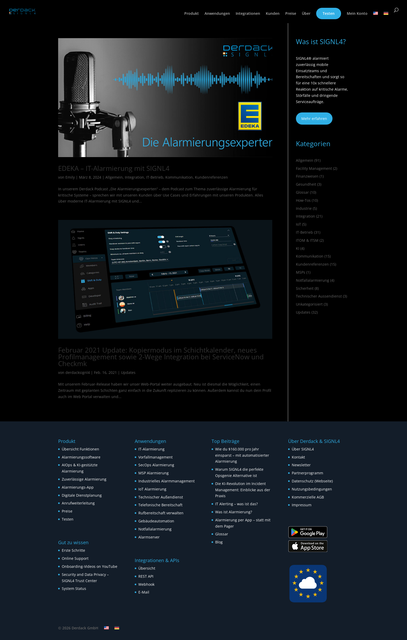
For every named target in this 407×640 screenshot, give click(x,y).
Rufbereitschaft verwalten (161, 512)
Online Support (75, 558)
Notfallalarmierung (312, 280)
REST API (145, 576)
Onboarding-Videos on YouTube (89, 566)
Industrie (304, 208)
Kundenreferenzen (211, 177)
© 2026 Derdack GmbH (78, 627)
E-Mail (143, 592)
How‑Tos (303, 200)
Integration (134, 177)
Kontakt (298, 457)
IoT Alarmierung (152, 489)
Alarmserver (149, 537)
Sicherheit (305, 288)
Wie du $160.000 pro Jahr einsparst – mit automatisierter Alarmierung (242, 455)
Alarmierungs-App (78, 487)
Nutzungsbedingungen (312, 489)
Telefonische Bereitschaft (160, 504)
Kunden (273, 14)
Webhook (146, 584)
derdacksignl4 (77, 372)
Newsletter (301, 464)
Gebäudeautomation (156, 520)
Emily (70, 177)
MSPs (300, 272)
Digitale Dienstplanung (82, 495)
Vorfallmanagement (155, 457)
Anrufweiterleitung (78, 503)
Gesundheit (306, 184)
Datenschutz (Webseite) (312, 481)
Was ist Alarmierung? (233, 511)
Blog (219, 542)
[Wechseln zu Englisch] (375, 17)
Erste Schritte (73, 550)
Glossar (302, 192)
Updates (128, 372)
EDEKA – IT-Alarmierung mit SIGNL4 (113, 168)
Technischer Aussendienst (319, 296)
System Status (74, 588)
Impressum (301, 504)
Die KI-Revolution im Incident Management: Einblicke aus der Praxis (242, 489)
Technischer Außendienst (160, 497)
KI (297, 248)
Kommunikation (179, 177)
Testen (329, 13)
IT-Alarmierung (151, 449)
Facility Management (314, 168)
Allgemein (114, 177)
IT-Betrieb (154, 177)
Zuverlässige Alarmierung (84, 479)
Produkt (191, 14)
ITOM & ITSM (307, 240)
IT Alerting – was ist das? (236, 503)
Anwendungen (217, 14)
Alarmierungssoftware (81, 457)
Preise (290, 14)
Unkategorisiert (309, 304)
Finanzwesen (307, 176)
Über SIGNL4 (303, 449)
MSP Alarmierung (153, 472)
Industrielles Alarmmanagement (166, 481)
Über (306, 14)
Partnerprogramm (307, 472)
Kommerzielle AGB (308, 497)
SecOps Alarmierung (156, 464)
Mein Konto (357, 14)
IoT (298, 224)
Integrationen (248, 14)
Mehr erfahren (314, 118)
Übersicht (146, 568)
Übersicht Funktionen (80, 449)
